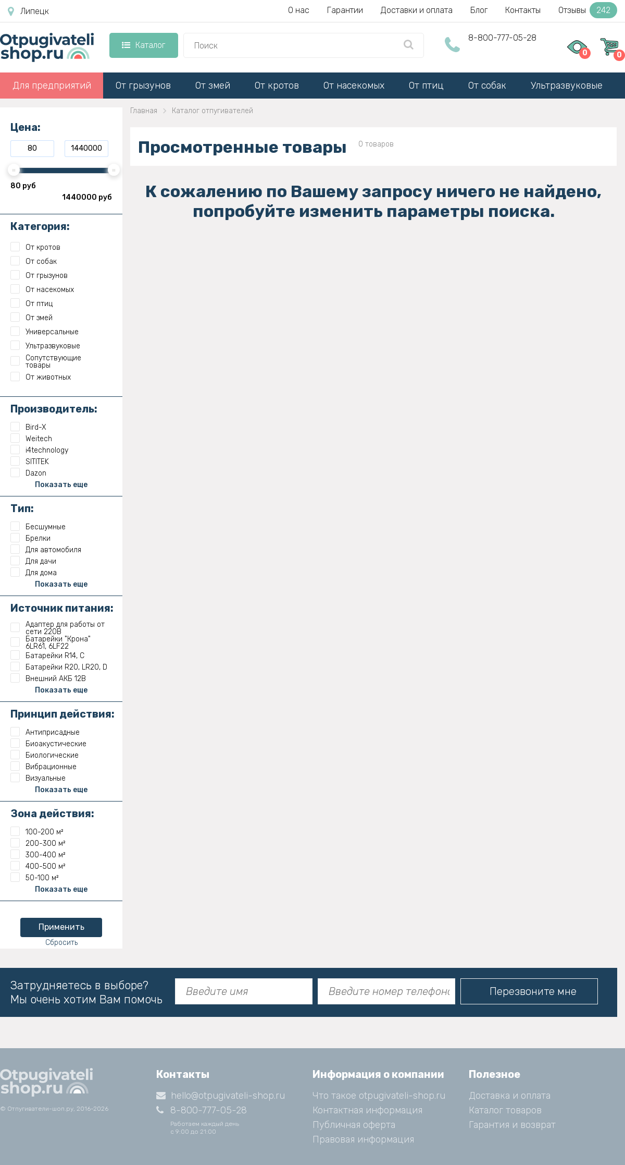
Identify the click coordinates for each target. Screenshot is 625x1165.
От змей (212, 85)
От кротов (277, 85)
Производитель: (53, 409)
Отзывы (587, 10)
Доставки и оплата (417, 10)
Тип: (22, 508)
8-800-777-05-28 (502, 38)
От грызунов (143, 85)
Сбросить (61, 942)
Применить (61, 927)
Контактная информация (367, 1110)
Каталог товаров (505, 1110)
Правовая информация (363, 1139)
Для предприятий (51, 85)
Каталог (143, 45)
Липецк (28, 11)
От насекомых (353, 85)
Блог (479, 10)
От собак (487, 85)
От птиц (426, 85)
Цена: (25, 127)
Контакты (523, 10)
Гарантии (345, 10)
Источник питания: (62, 608)
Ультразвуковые (567, 85)
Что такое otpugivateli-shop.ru (378, 1095)
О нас (298, 10)
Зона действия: (52, 813)
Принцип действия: (62, 714)
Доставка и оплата (510, 1095)
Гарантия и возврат (512, 1125)
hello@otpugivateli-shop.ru (220, 1095)
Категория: (40, 226)
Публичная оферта (353, 1125)
